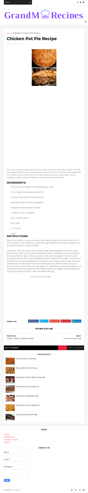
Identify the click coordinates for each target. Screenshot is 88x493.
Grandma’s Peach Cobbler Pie (28, 405)
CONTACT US (9, 437)
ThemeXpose (16, 490)
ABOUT (7, 442)
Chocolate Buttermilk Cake (27, 415)
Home (9, 33)
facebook (79, 347)
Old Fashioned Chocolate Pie (27, 387)
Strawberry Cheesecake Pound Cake (30, 377)
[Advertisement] (24, 133)
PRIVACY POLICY (11, 440)
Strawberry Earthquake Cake (27, 396)
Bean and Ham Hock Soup (26, 368)
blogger (62, 347)
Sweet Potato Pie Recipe (26, 359)
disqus (70, 347)
